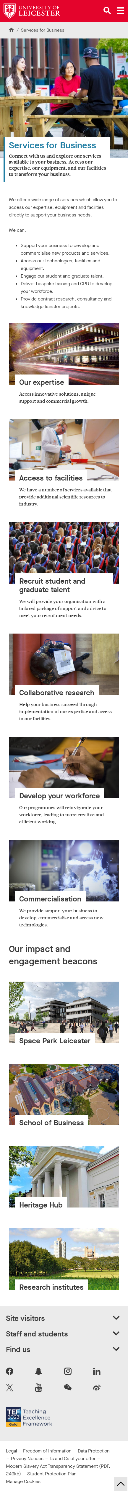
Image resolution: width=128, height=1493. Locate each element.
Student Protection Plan (52, 1474)
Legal (11, 1451)
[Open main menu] (120, 10)
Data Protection (94, 1451)
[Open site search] (107, 10)
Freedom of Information (47, 1451)
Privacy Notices (27, 1458)
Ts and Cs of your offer (72, 1458)
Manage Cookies (23, 1481)
